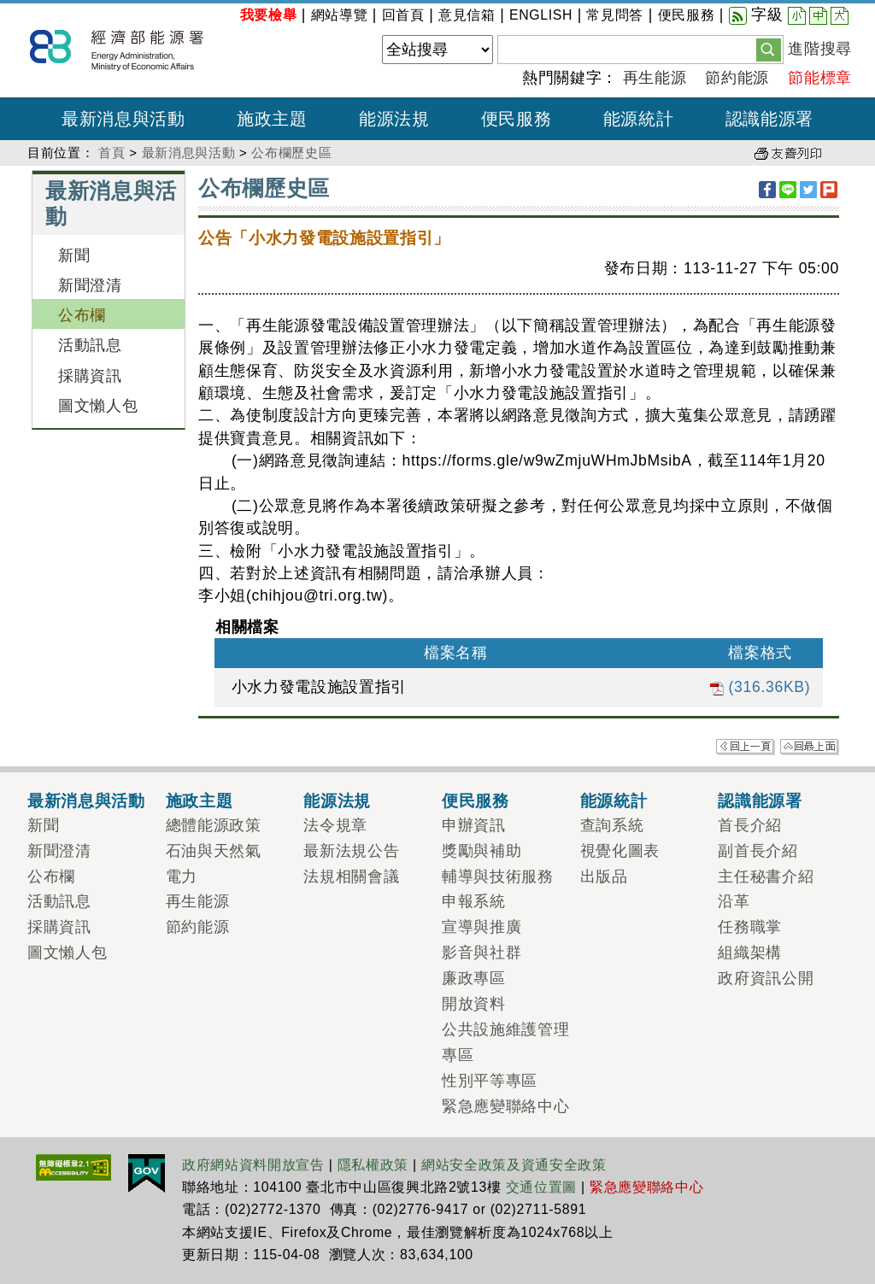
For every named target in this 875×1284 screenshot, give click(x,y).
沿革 (733, 901)
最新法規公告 (351, 850)
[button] (768, 48)
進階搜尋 (820, 48)
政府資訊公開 (765, 978)
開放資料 (474, 1003)
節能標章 (820, 77)
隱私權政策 (373, 1165)
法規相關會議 (351, 876)
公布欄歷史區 (291, 152)
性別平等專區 (489, 1080)
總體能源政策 (213, 825)
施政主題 (199, 800)
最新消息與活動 (189, 152)
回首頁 (403, 15)
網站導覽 (339, 15)
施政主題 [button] (272, 118)
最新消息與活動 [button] (123, 118)
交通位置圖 (541, 1187)
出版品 (604, 876)
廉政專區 (474, 978)
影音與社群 (481, 952)
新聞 (74, 255)
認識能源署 (760, 800)
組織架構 (750, 952)
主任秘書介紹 (765, 876)
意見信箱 (467, 15)
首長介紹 (750, 825)
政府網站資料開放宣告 (253, 1165)
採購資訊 (90, 375)
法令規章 (335, 825)
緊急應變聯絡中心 (505, 1106)
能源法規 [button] (394, 118)
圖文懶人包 (98, 405)
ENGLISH (541, 15)
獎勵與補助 (481, 850)
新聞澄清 (90, 285)
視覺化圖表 (620, 850)
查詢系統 (612, 825)
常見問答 (614, 15)
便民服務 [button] (516, 118)
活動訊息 (90, 345)
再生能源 (655, 77)
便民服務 (686, 15)
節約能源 (737, 77)
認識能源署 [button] (769, 118)
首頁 (111, 152)
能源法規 (337, 800)
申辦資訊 (474, 825)
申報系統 (474, 901)
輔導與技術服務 (498, 876)
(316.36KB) (760, 686)
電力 (181, 876)
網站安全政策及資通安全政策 (514, 1165)
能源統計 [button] (638, 118)
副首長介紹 (757, 850)
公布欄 (82, 315)
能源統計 (614, 800)
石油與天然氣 (213, 850)
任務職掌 (750, 926)
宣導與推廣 (481, 926)
